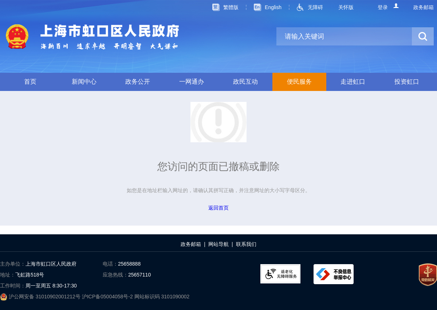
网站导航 (218, 244)
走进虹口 (352, 81)
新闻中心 (84, 81)
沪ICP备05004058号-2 (108, 296)
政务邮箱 (423, 7)
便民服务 (299, 81)
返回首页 (218, 208)
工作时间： (12, 286)
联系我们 (246, 244)
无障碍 (315, 7)
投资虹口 (406, 81)
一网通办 (191, 81)
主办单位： (12, 264)
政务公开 (137, 81)
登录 (383, 7)
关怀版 (346, 7)
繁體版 (231, 7)
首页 (30, 81)
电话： (110, 264)
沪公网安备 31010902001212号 (41, 296)
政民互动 (245, 81)
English (273, 7)
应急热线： (115, 275)
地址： (7, 275)
